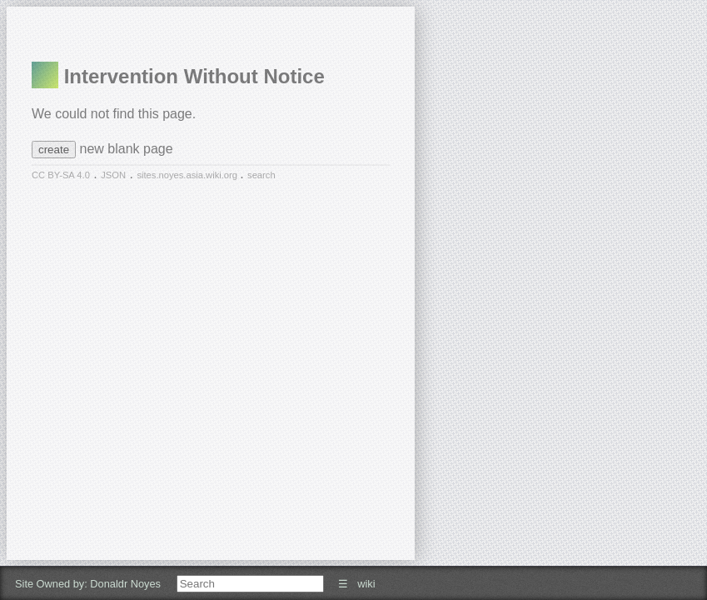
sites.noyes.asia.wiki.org (188, 175)
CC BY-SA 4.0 (61, 175)
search (261, 175)
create (53, 149)
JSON (113, 175)
